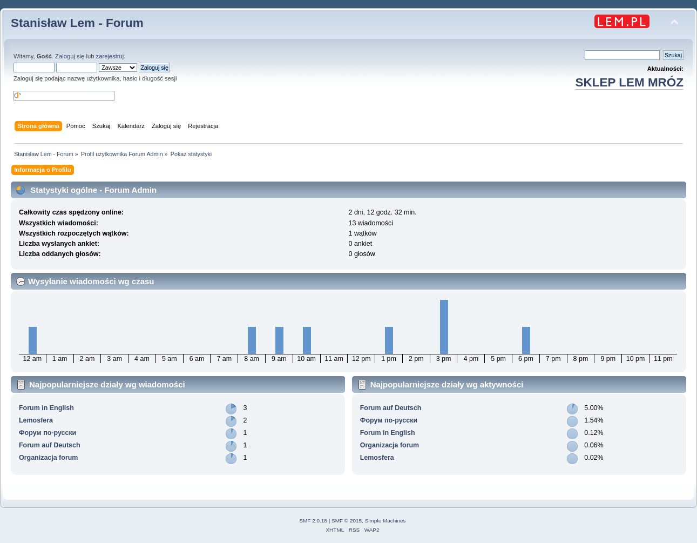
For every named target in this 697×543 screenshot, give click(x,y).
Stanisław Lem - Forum (77, 23)
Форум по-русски (47, 433)
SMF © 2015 (346, 521)
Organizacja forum (48, 457)
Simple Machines (385, 521)
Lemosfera (36, 420)
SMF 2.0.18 (313, 521)
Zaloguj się (69, 56)
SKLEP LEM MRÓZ (630, 82)
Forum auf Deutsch (49, 445)
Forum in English (46, 408)
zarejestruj (110, 56)
